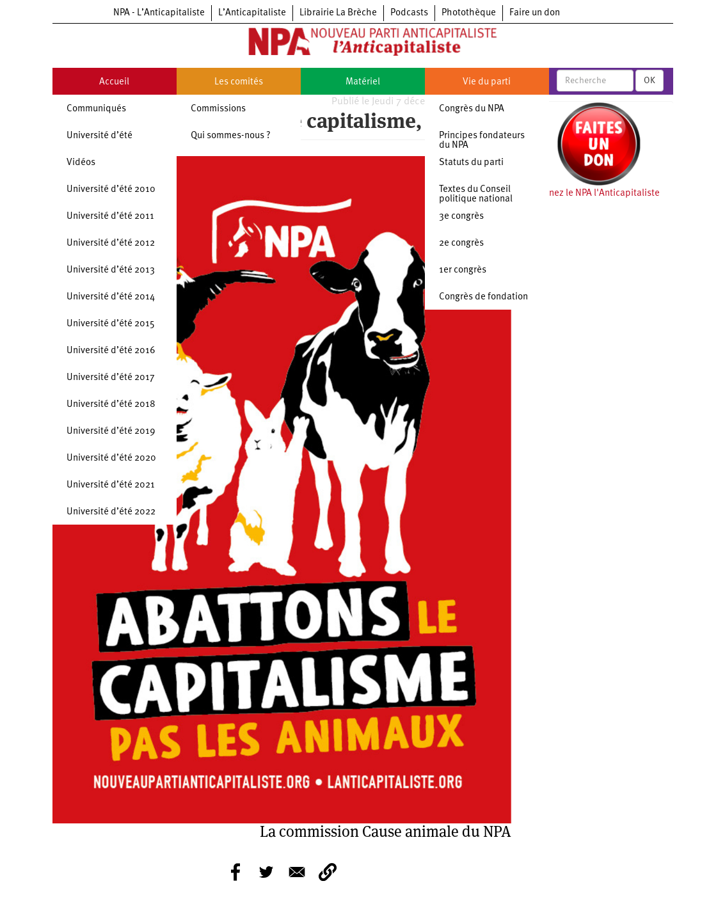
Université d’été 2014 (111, 297)
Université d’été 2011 (110, 216)
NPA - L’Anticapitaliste (159, 13)
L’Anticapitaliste (252, 13)
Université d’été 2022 (111, 512)
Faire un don (534, 13)
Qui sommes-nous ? (231, 136)
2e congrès (461, 243)
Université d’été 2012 (111, 243)
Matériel (363, 82)
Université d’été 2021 (111, 485)
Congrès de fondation (483, 297)
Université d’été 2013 (111, 270)
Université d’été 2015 (111, 324)
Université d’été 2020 (111, 458)
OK (649, 80)
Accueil (114, 82)
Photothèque (469, 13)
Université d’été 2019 (111, 431)
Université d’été (99, 136)
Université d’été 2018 (111, 404)
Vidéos (81, 163)
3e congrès (461, 216)
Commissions (218, 109)
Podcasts (409, 13)
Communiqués (96, 109)
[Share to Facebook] (235, 872)
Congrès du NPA (471, 109)
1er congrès (462, 270)
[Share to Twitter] (266, 872)
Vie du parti (487, 82)
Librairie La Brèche (338, 13)
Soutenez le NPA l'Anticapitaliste (592, 193)
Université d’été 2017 (111, 378)
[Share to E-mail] (297, 872)
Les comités (238, 82)
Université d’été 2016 (111, 351)
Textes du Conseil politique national (476, 194)
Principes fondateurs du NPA (482, 140)
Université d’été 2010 (111, 189)
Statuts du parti (471, 163)
